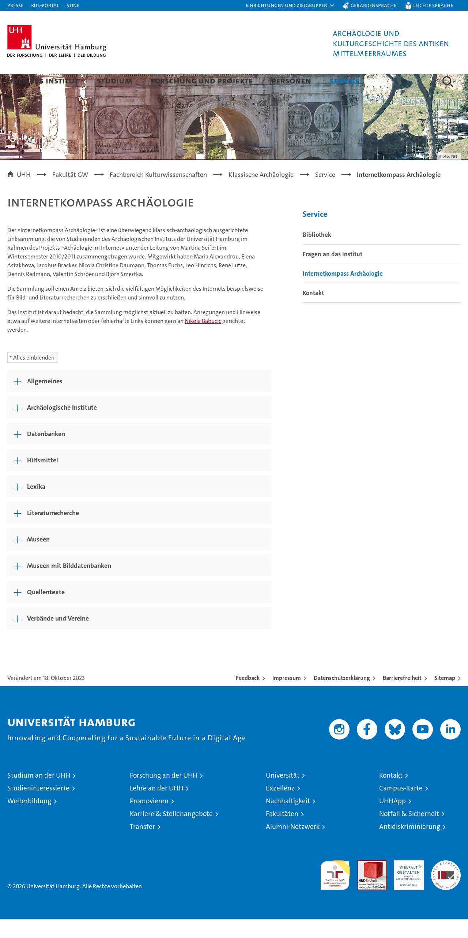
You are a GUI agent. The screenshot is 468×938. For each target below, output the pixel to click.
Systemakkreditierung (446, 883)
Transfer (142, 845)
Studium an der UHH (38, 794)
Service (344, 80)
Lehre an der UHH (156, 806)
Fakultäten (282, 832)
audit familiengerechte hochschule (335, 890)
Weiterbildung (29, 819)
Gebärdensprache (373, 5)
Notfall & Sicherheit (409, 832)
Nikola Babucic (203, 339)
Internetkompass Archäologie (343, 292)
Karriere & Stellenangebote (171, 832)
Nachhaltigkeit (288, 819)
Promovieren (149, 819)
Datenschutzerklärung (342, 696)
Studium (114, 80)
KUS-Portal (45, 5)
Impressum (286, 696)
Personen (291, 80)
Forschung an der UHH (163, 794)
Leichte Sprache (433, 5)
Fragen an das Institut (332, 273)
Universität (282, 794)
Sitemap (444, 696)
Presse (15, 5)
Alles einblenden (33, 376)
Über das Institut (43, 80)
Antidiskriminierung (409, 845)
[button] (290, 5)
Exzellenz (280, 806)
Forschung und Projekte (202, 80)
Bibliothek (317, 253)
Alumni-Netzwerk (293, 845)
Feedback (248, 696)
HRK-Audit (407, 883)
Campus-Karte (401, 806)
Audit (364, 883)
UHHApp (392, 819)
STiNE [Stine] (73, 5)
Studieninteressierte (38, 806)
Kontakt (313, 312)
